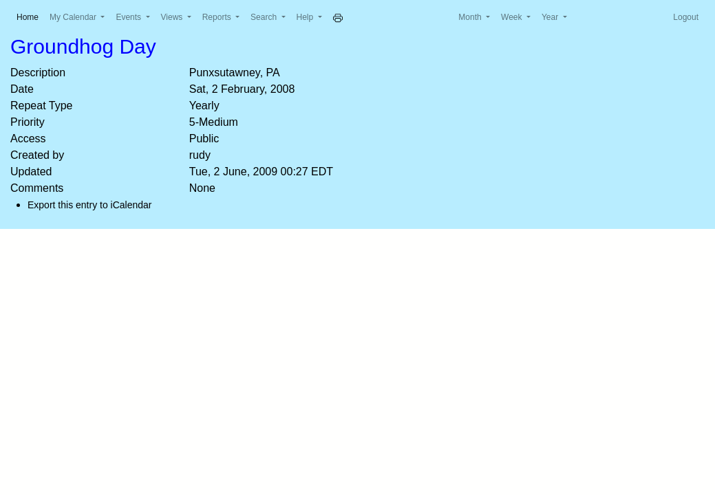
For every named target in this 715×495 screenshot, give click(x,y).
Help (306, 17)
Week (512, 17)
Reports (217, 17)
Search (264, 17)
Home (30, 16)
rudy (200, 155)
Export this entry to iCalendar (90, 204)
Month (471, 17)
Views (173, 17)
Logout (685, 17)
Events (129, 17)
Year (551, 17)
